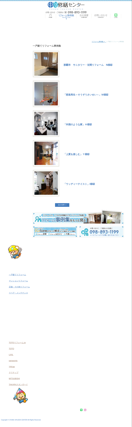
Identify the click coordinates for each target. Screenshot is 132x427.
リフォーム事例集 (17, 410)
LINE (116, 16)
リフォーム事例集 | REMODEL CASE (66, 16)
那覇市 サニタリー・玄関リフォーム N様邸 (88, 65)
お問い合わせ (73, 410)
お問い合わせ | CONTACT (101, 16)
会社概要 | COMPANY (84, 16)
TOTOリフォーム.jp (17, 342)
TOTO (11, 348)
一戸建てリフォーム (17, 275)
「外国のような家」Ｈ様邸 (78, 124)
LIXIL (11, 355)
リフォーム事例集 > (99, 41)
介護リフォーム (18, 318)
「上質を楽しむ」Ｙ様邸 (76, 154)
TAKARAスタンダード (18, 384)
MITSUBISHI (14, 378)
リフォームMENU (18, 309)
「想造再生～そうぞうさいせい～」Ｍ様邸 (86, 94)
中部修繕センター (66, 6)
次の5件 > (62, 205)
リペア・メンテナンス (18, 293)
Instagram (126, 16)
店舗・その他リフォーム (19, 287)
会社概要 (62, 410)
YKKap (12, 367)
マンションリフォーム (18, 281)
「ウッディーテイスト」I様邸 (79, 184)
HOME (50, 16)
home (90, 41)
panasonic (13, 361)
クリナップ (13, 372)
